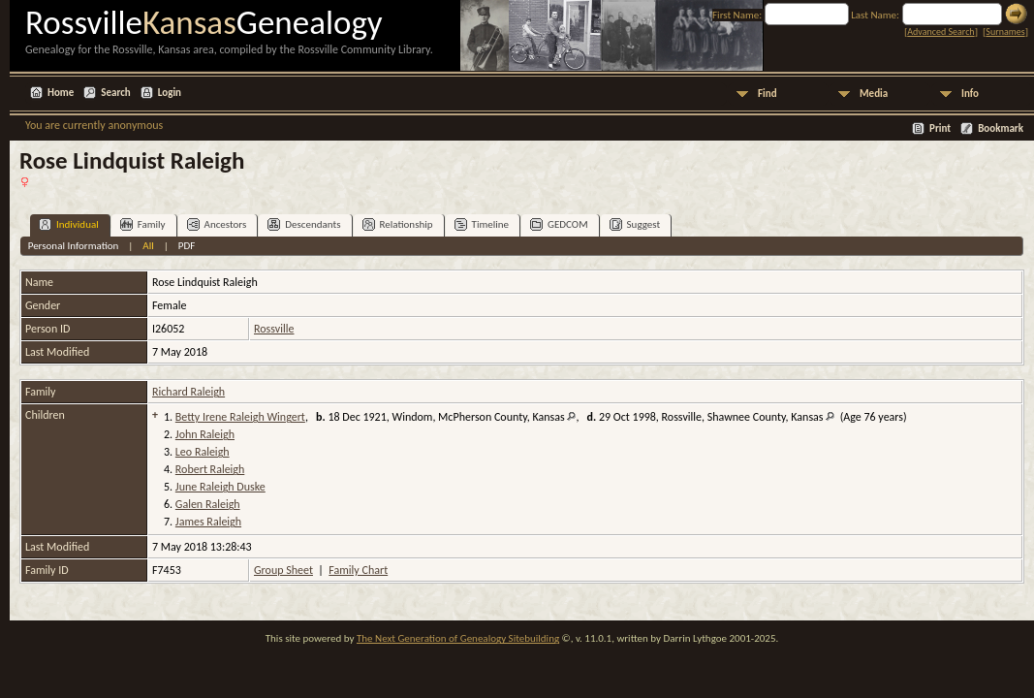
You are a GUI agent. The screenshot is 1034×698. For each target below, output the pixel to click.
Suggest (635, 224)
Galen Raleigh (207, 504)
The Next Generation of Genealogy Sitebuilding (458, 638)
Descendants (303, 224)
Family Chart (358, 570)
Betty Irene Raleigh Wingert (240, 417)
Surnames (1005, 31)
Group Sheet (283, 570)
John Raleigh (205, 434)
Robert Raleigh (209, 469)
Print (940, 128)
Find (767, 93)
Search (115, 92)
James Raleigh (208, 521)
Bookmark (1000, 128)
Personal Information (73, 245)
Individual (69, 224)
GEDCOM (559, 224)
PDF (187, 245)
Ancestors (217, 224)
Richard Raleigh (188, 391)
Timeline (481, 224)
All (147, 245)
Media (874, 93)
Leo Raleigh (202, 452)
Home (60, 92)
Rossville (274, 328)
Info (970, 93)
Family (143, 224)
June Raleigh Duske (220, 486)
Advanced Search (940, 31)
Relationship (397, 224)
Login (169, 92)
